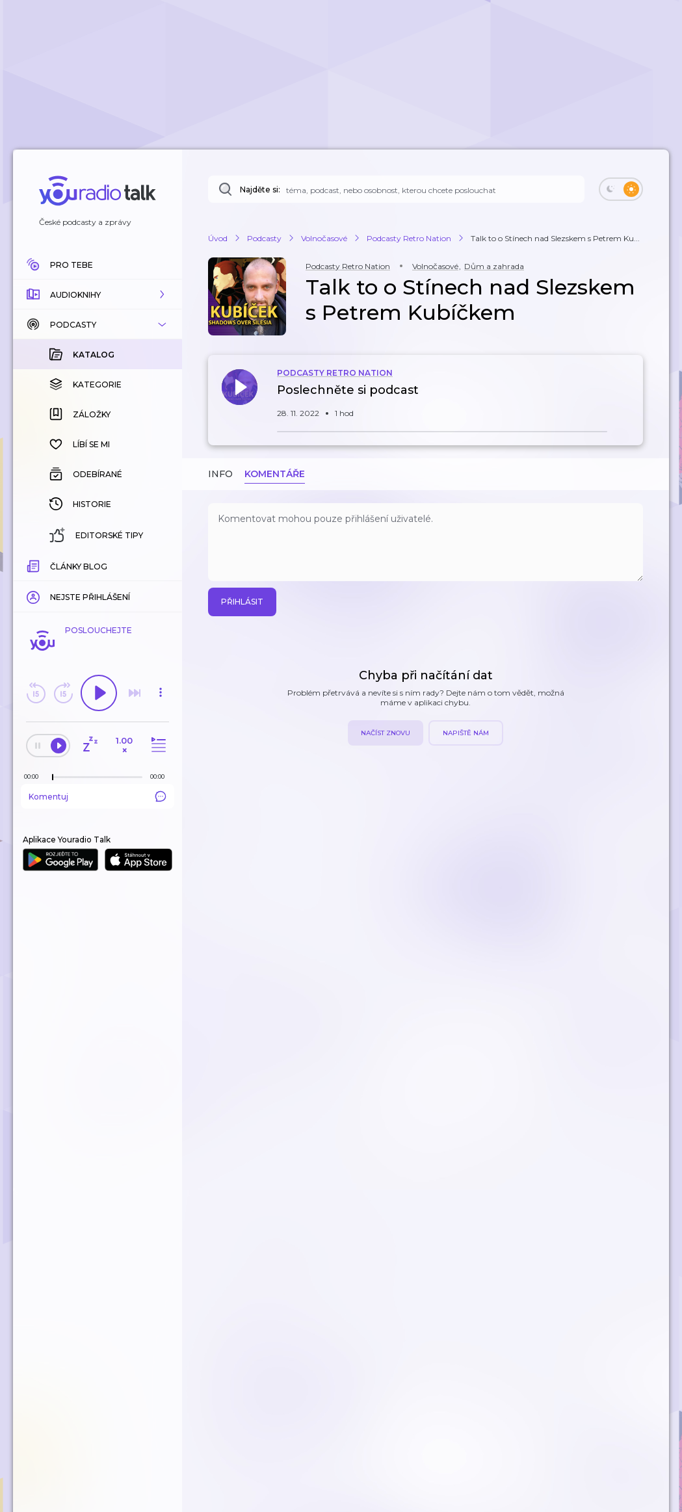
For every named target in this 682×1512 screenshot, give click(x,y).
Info (220, 474)
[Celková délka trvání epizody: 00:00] (160, 776)
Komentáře (274, 474)
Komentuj (97, 796)
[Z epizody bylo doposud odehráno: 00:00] (34, 776)
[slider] (53, 777)
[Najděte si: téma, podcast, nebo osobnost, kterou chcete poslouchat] (396, 189)
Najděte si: (260, 189)
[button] (97, 294)
